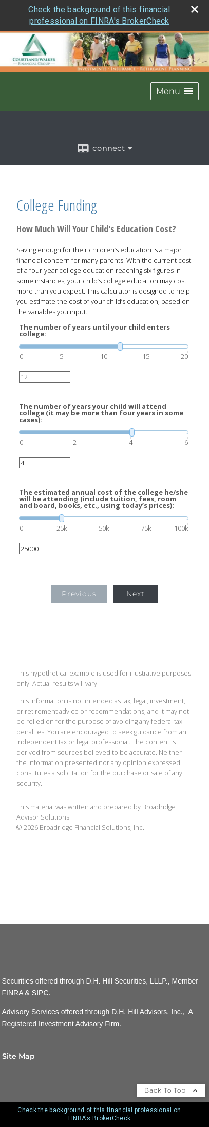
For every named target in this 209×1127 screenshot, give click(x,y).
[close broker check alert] (195, 9)
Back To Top (171, 1090)
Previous (79, 593)
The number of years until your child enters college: (94, 330)
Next (135, 593)
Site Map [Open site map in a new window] (18, 1056)
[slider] (103, 346)
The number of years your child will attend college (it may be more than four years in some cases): (101, 413)
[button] (174, 91)
